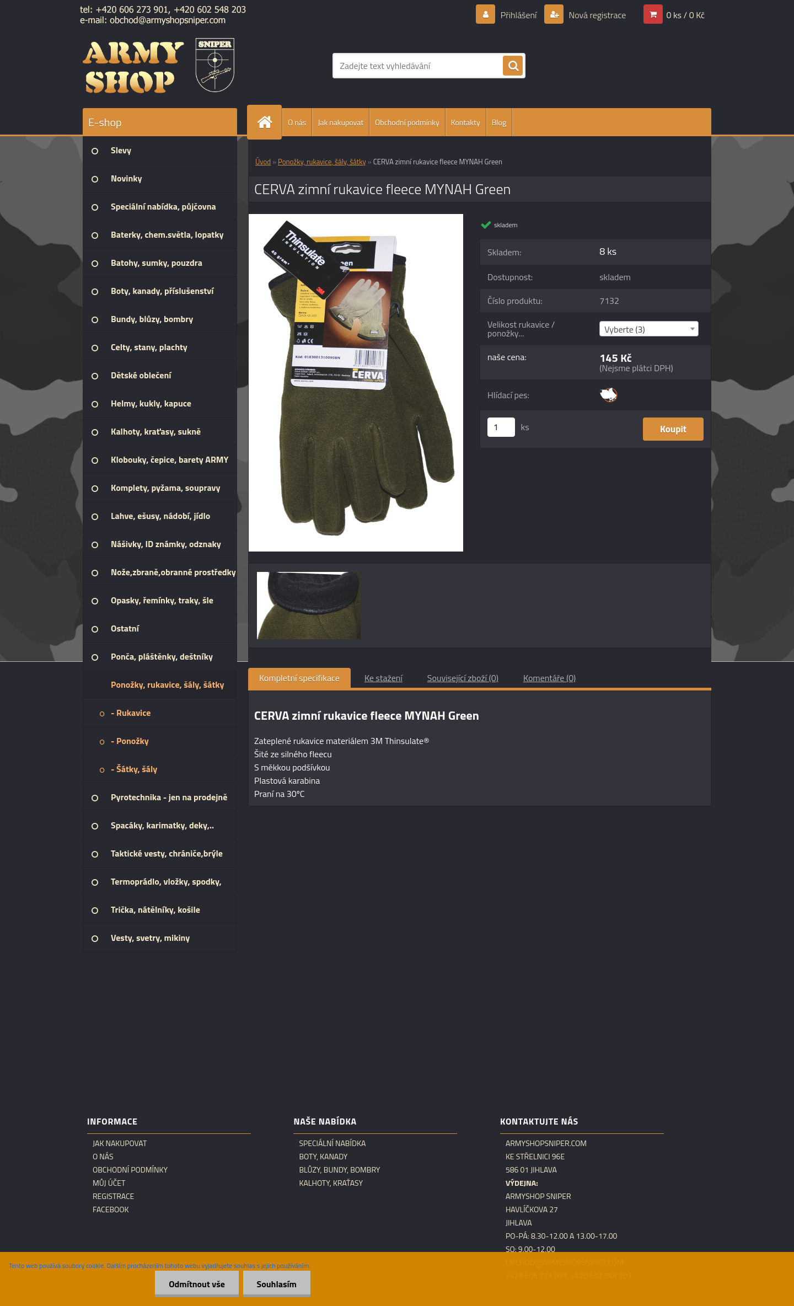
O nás (297, 122)
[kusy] (501, 427)
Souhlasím (276, 1284)
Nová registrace (596, 15)
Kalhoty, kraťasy (331, 1183)
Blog (499, 122)
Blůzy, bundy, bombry (339, 1170)
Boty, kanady (323, 1156)
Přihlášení (518, 15)
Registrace (113, 1196)
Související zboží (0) (462, 677)
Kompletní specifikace (299, 677)
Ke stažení (383, 677)
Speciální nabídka (332, 1143)
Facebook (111, 1209)
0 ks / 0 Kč (685, 15)
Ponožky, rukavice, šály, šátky (322, 161)
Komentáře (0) (549, 677)
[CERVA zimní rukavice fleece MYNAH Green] (356, 218)
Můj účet (109, 1183)
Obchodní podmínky (407, 122)
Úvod (263, 161)
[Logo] (158, 65)
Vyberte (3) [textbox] (624, 329)
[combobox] (648, 328)
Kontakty (465, 122)
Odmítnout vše (197, 1284)
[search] (513, 66)
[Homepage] (269, 122)
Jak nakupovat (340, 122)
